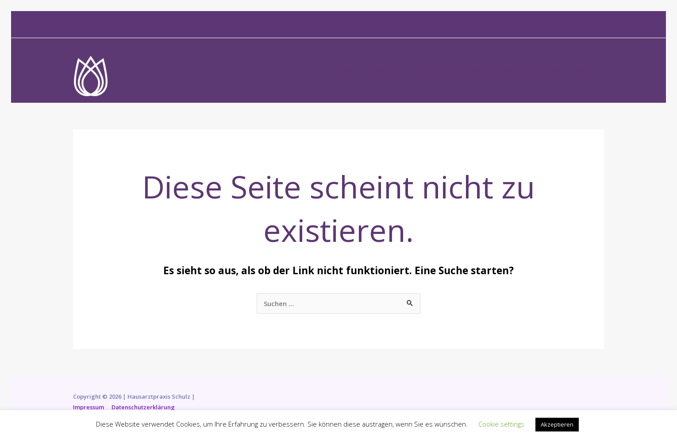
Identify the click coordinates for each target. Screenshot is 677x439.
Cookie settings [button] (501, 424)
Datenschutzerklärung (143, 407)
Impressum (88, 407)
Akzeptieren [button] (557, 424)
